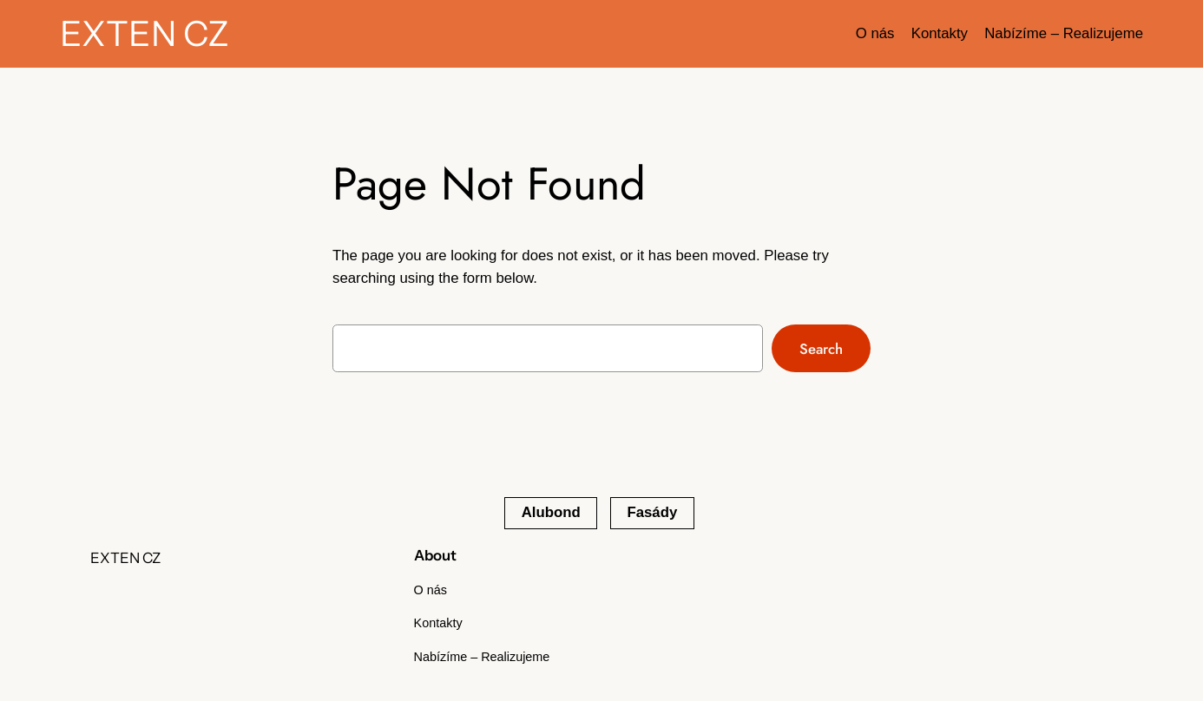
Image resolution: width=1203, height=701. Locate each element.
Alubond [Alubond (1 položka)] (551, 512)
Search (821, 348)
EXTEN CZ (144, 33)
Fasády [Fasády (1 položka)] (652, 512)
